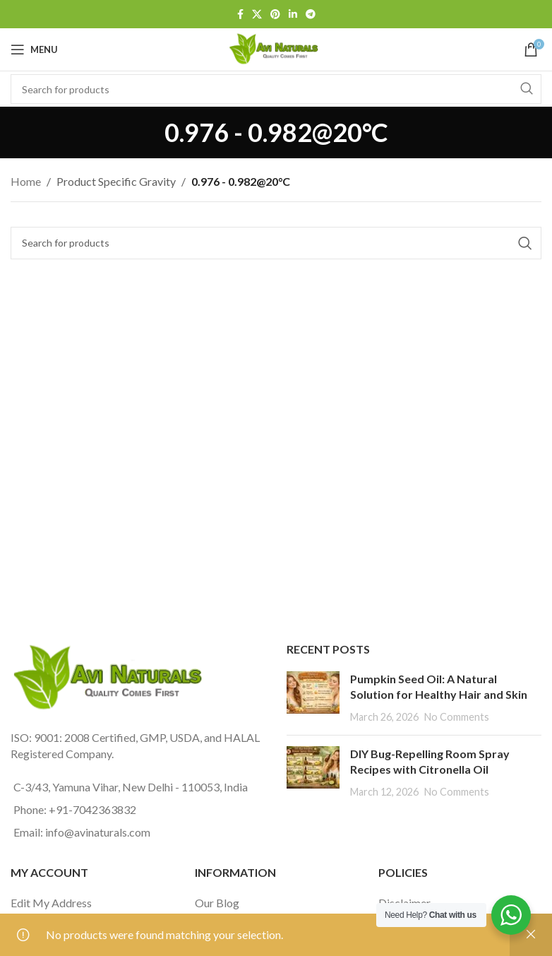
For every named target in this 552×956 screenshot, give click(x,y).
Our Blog (217, 902)
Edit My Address (51, 902)
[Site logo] (276, 47)
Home (26, 181)
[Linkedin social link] (292, 14)
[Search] (276, 243)
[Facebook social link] (240, 14)
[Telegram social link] (310, 14)
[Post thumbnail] (313, 697)
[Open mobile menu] (34, 49)
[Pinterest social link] (275, 14)
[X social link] (257, 14)
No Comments (456, 717)
